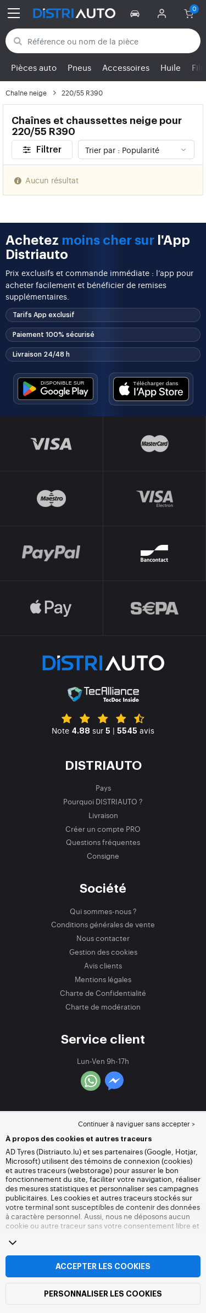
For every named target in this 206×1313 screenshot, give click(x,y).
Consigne (103, 855)
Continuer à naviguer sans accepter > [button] (136, 1123)
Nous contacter (103, 938)
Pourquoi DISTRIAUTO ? (103, 801)
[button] (136, 13)
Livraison (103, 815)
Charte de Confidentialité (103, 993)
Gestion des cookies (103, 951)
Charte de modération (103, 1006)
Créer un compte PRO (103, 828)
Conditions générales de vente (103, 924)
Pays (103, 787)
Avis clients (103, 965)
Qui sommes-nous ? (103, 911)
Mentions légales (103, 979)
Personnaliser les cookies (103, 1294)
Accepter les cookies (103, 1266)
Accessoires (125, 67)
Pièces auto (34, 67)
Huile (170, 67)
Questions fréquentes (103, 842)
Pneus (79, 67)
